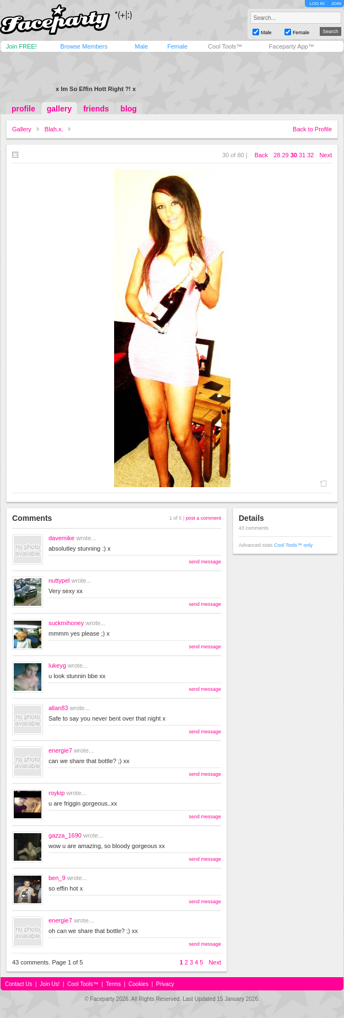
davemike (61, 538)
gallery (59, 108)
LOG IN (316, 3)
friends (96, 108)
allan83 (58, 708)
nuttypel (59, 580)
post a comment (203, 518)
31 (302, 155)
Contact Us (18, 984)
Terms (113, 984)
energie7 (60, 750)
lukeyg (57, 665)
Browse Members (84, 46)
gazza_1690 (65, 835)
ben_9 (57, 878)
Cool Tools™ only (293, 545)
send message (205, 561)
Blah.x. (54, 129)
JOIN (336, 3)
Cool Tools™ (225, 46)
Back (261, 155)
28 (276, 155)
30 (294, 155)
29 (285, 155)
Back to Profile (312, 129)
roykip (56, 793)
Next (325, 155)
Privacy (165, 984)
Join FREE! (21, 46)
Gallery (21, 129)
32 (310, 155)
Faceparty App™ (291, 46)
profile (23, 108)
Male (141, 46)
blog (129, 108)
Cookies (138, 984)
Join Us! (50, 984)
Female (177, 46)
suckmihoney (66, 623)
